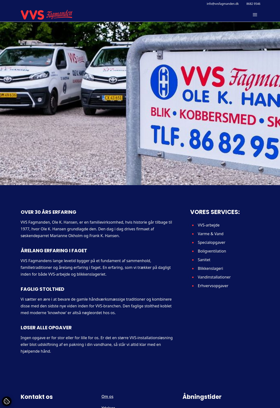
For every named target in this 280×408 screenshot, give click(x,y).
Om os (107, 396)
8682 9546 (253, 4)
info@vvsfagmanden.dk (223, 4)
